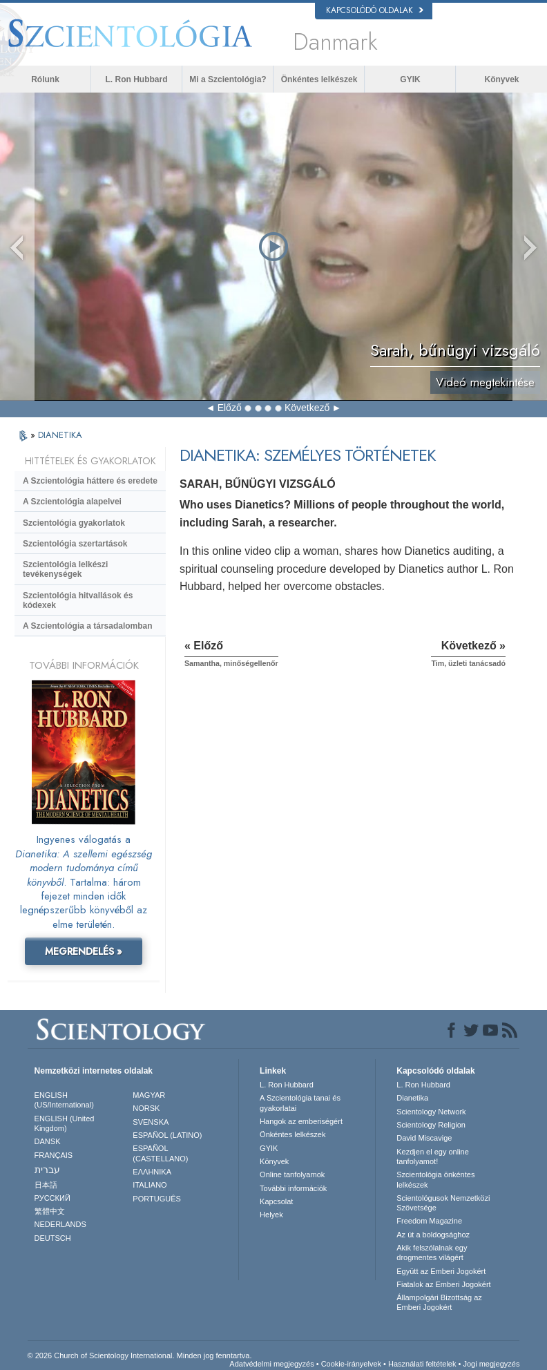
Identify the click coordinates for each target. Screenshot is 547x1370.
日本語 (46, 1185)
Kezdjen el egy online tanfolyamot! (432, 1157)
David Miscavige (424, 1138)
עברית (47, 1169)
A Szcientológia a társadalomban (88, 626)
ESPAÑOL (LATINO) (167, 1135)
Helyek (271, 1214)
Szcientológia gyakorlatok (74, 523)
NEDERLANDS (60, 1224)
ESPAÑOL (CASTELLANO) (160, 1153)
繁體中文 (50, 1211)
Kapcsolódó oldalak (374, 10)
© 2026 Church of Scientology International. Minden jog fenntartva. (140, 1355)
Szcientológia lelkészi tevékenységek (65, 569)
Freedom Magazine (429, 1221)
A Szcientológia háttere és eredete (90, 481)
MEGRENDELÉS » (83, 951)
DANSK (48, 1141)
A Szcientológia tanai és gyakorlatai (300, 1103)
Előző (230, 407)
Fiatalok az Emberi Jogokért (443, 1284)
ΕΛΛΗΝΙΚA (152, 1172)
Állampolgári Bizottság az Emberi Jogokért (439, 1302)
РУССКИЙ (52, 1198)
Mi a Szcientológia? (227, 79)
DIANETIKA (60, 434)
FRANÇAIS (54, 1155)
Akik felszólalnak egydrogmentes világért (431, 1253)
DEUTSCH (53, 1238)
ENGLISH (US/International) (64, 1100)
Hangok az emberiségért (301, 1121)
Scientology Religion (431, 1125)
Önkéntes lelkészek (319, 79)
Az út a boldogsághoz (433, 1234)
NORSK (146, 1108)
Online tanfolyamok (292, 1174)
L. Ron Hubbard (137, 79)
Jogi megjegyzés (491, 1364)
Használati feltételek (422, 1364)
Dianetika (412, 1098)
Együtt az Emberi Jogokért (441, 1271)
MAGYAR (149, 1095)
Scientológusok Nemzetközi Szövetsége (443, 1203)
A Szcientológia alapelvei (72, 501)
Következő (307, 407)
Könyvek (501, 79)
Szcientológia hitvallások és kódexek (78, 600)
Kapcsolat (276, 1201)
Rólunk (45, 79)
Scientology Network (431, 1111)
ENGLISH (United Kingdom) (65, 1123)
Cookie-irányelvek (351, 1364)
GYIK (410, 79)
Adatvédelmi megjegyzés (271, 1364)
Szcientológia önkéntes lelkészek (435, 1179)
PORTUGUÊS (156, 1199)
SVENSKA (151, 1122)
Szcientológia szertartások (75, 544)
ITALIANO (149, 1185)
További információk (293, 1188)
